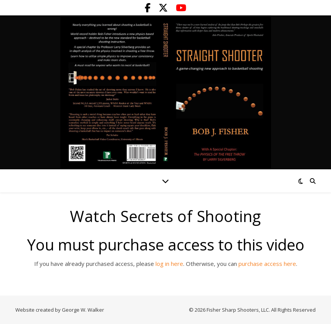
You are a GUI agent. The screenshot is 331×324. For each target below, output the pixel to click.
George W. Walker (83, 309)
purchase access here (267, 263)
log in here (169, 263)
